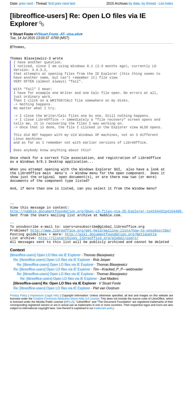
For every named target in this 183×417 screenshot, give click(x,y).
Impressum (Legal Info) (44, 339)
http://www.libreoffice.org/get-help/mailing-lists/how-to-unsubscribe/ (100, 272)
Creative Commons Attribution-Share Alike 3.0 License (66, 342)
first (51, 3)
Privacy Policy (18, 339)
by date (134, 3)
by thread (149, 3)
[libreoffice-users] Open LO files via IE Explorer (45, 299)
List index (166, 3)
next (30, 3)
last (72, 3)
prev (22, 3)
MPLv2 (69, 346)
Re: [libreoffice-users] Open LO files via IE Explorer (51, 304)
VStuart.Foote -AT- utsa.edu (58, 34)
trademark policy (104, 352)
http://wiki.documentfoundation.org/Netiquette (111, 276)
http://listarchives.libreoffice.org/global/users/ (88, 281)
